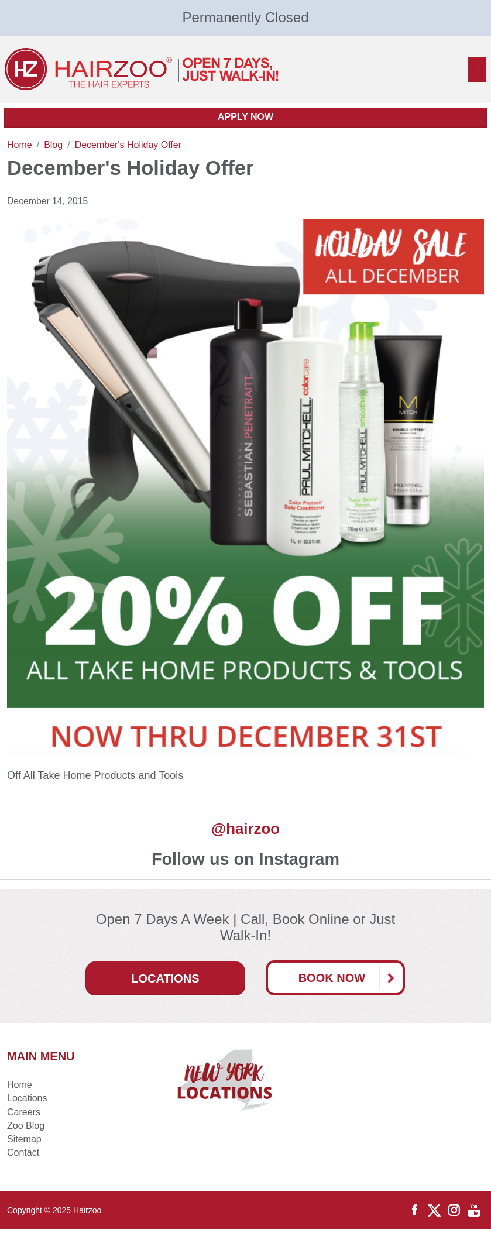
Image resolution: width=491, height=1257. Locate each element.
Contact (23, 1153)
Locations (165, 978)
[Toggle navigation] (477, 69)
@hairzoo (245, 828)
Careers (23, 1112)
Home (19, 1085)
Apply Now (245, 117)
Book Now (350, 978)
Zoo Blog (25, 1126)
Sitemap (24, 1139)
